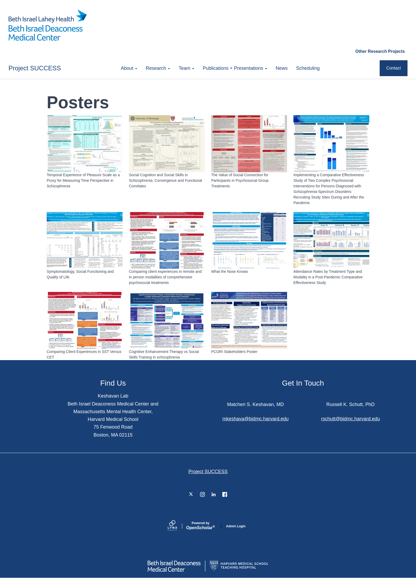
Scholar (200, 525)
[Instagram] (202, 494)
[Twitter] (191, 494)
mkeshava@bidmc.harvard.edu (255, 418)
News (282, 68)
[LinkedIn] (213, 494)
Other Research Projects (380, 51)
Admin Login (235, 526)
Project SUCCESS (34, 68)
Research (158, 68)
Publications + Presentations (235, 68)
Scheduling (308, 68)
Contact (393, 68)
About (129, 68)
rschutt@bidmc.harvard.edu (350, 418)
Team (186, 68)
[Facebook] (224, 494)
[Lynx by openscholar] (177, 526)
